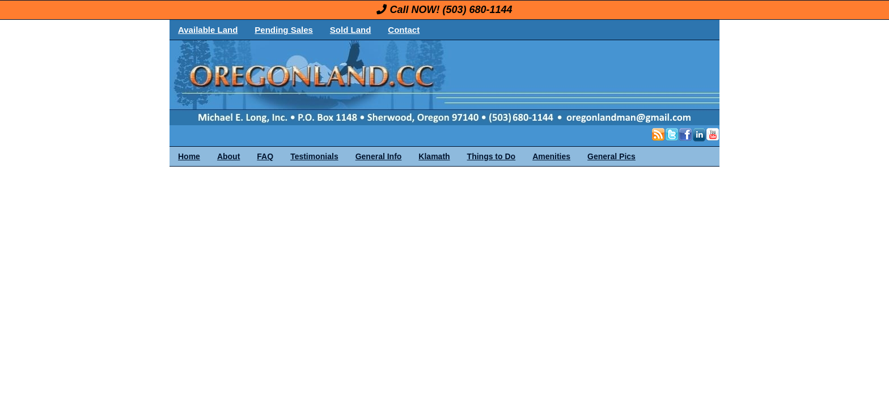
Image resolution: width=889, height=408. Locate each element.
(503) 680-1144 (477, 9)
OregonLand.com (493, 82)
